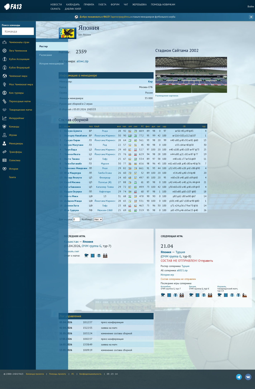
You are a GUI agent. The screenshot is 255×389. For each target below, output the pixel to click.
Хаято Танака (84, 159)
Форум (115, 4)
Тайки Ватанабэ (86, 164)
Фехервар (118, 178)
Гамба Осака (118, 173)
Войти (251, 6)
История (10, 169)
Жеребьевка (139, 4)
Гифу (117, 159)
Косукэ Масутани (86, 145)
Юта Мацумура (85, 173)
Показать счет (84, 251)
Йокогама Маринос (118, 136)
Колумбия (172, 287)
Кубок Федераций (16, 67)
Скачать (56, 9)
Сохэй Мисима (85, 182)
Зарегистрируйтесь (120, 16)
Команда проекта (35, 373)
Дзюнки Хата (84, 206)
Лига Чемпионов (14, 50)
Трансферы (12, 152)
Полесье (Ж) (118, 182)
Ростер (43, 46)
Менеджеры (12, 143)
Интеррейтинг (13, 118)
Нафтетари (118, 192)
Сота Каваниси (85, 187)
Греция (196, 287)
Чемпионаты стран (15, 42)
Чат (125, 4)
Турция (186, 252)
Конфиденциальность (90, 373)
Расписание (45, 55)
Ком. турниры (13, 93)
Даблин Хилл (74, 9)
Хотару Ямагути (86, 178)
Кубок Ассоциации (15, 59)
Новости (57, 4)
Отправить (211, 261)
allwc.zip (95, 62)
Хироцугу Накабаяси (88, 136)
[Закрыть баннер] (251, 17)
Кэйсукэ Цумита (86, 131)
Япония (101, 242)
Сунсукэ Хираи (85, 140)
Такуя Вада (83, 150)
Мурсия (118, 164)
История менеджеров (51, 63)
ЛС (72, 373)
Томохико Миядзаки (88, 168)
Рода (118, 131)
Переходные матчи (16, 101)
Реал (118, 168)
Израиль (223, 287)
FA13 (11, 7)
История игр (173, 275)
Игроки (9, 135)
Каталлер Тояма (118, 187)
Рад (118, 145)
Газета (103, 4)
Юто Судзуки (84, 210)
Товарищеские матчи (17, 110)
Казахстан (84, 242)
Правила (90, 4)
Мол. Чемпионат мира (17, 84)
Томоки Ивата (85, 154)
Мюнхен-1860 (118, 210)
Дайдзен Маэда (86, 201)
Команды (10, 126)
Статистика (11, 160)
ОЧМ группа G (104, 246)
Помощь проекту (57, 373)
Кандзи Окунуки (86, 192)
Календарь (73, 4)
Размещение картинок (173, 96)
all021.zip (188, 270)
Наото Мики (84, 196)
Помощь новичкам (162, 4)
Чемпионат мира (14, 76)
